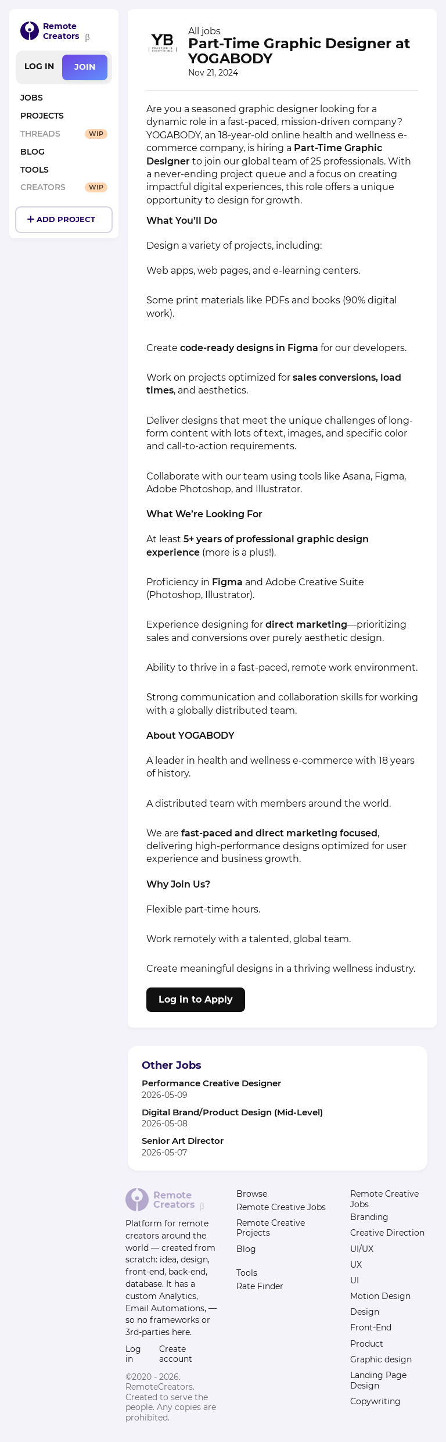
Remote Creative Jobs (281, 1207)
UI (354, 1280)
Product (366, 1344)
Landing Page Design (378, 1380)
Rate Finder (259, 1286)
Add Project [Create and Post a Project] (66, 219)
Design (364, 1312)
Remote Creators (61, 31)
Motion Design (380, 1296)
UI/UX (361, 1249)
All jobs (204, 31)
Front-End (370, 1327)
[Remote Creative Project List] (63, 117)
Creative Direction (387, 1233)
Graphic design (381, 1359)
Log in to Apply (196, 999)
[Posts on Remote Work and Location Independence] (63, 153)
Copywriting (375, 1401)
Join (84, 67)
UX (356, 1264)
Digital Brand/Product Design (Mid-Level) (232, 1112)
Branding (369, 1217)
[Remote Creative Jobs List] (63, 99)
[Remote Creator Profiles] (63, 188)
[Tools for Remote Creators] (63, 171)
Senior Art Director (183, 1140)
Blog (246, 1249)
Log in (39, 66)
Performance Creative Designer (211, 1083)
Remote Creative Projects (270, 1228)
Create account (175, 1354)
